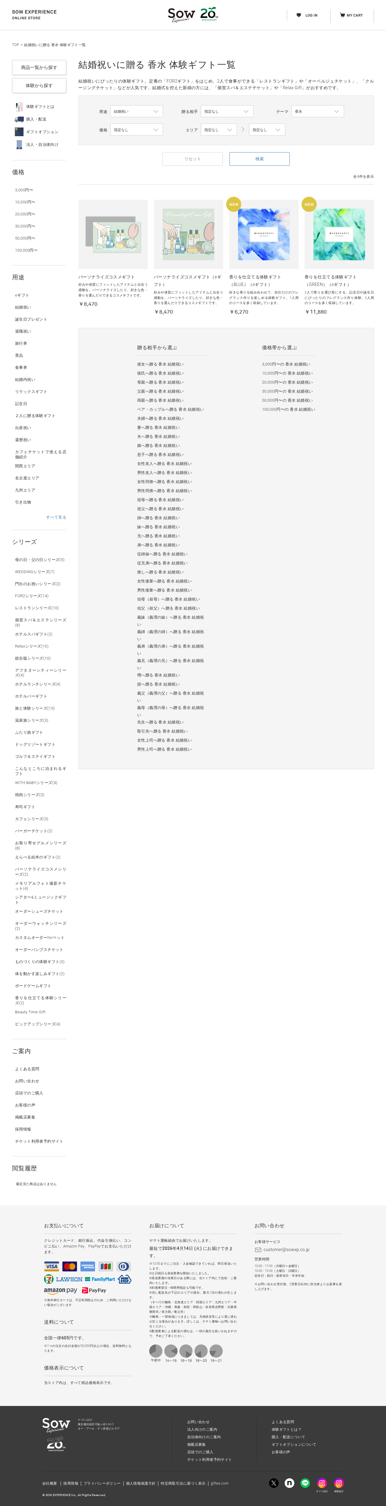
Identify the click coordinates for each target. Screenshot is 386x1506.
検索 (259, 158)
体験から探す (39, 85)
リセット (192, 158)
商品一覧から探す (39, 67)
